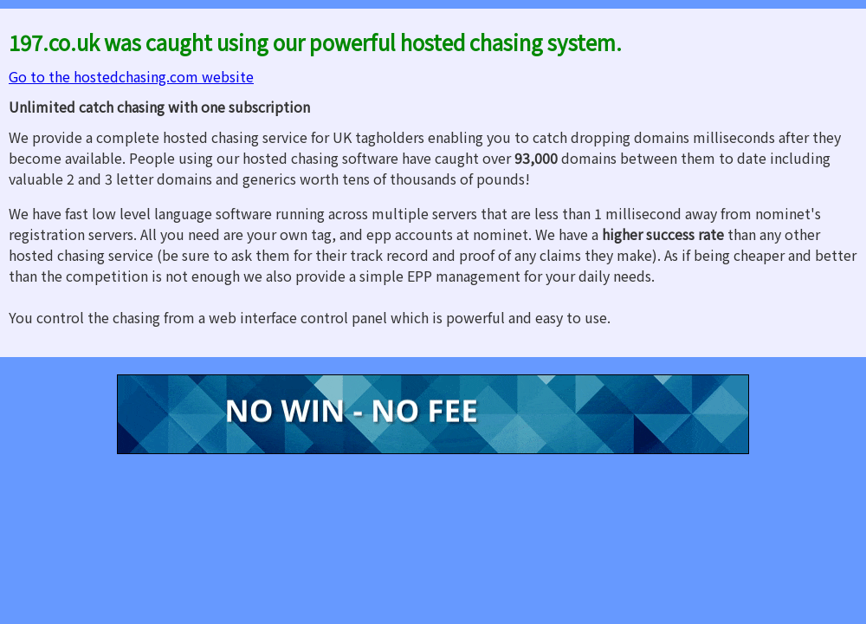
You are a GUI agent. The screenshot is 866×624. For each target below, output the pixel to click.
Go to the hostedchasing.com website (131, 76)
